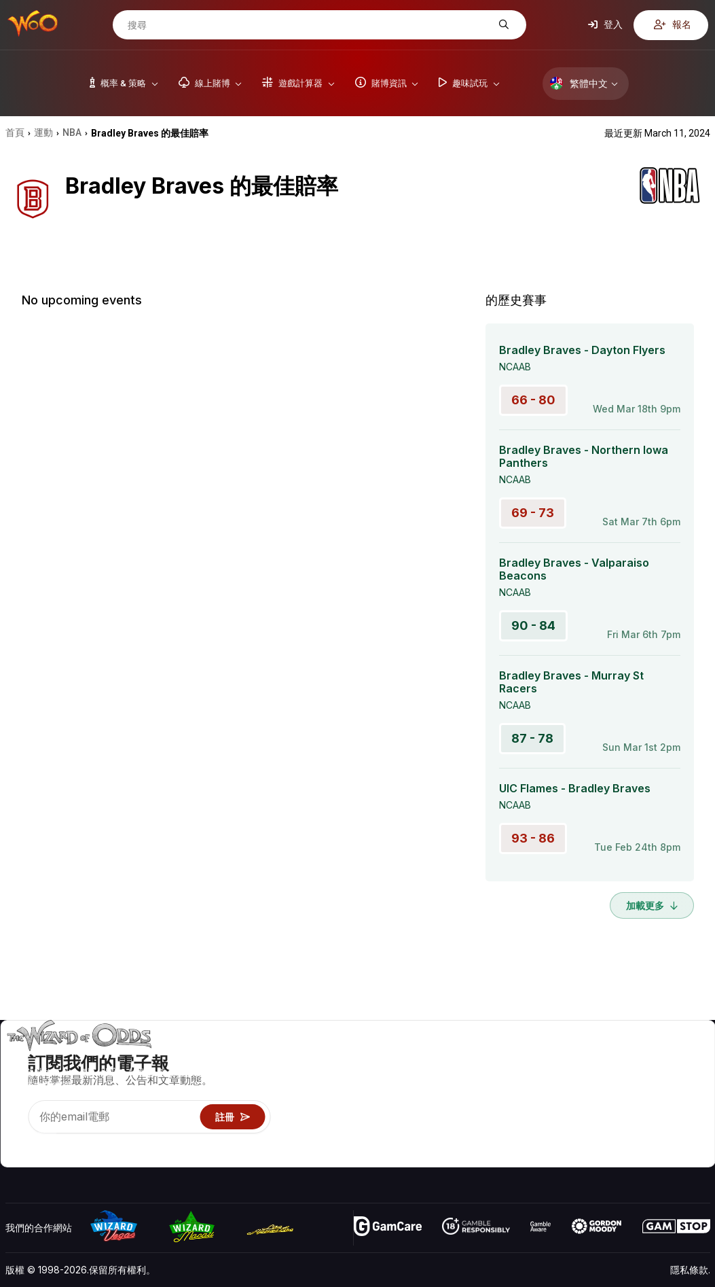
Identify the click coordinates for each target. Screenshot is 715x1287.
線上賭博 (530, 1136)
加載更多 (652, 905)
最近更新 (633, 1117)
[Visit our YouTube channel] (17, 1139)
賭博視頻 (691, 1057)
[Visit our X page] (46, 1139)
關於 (623, 1057)
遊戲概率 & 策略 (545, 1057)
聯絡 (623, 1077)
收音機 (628, 1136)
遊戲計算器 (535, 1077)
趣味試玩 (530, 1117)
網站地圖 (691, 1097)
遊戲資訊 (530, 1097)
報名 (672, 24)
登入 (605, 24)
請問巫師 (530, 1156)
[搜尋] (309, 25)
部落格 (686, 1077)
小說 (681, 1117)
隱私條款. (690, 1269)
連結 (623, 1097)
